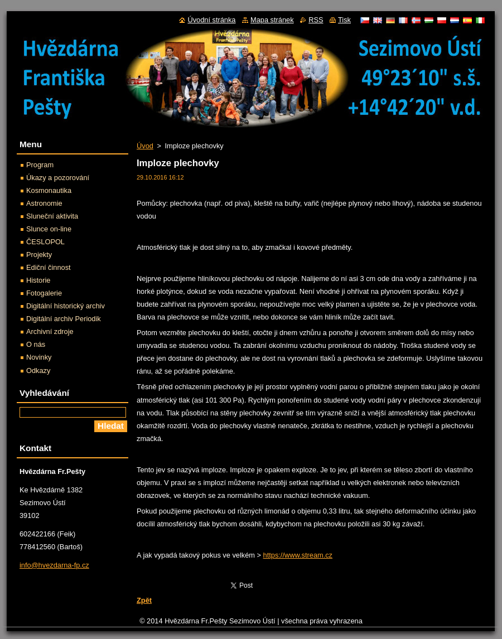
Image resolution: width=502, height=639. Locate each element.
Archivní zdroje (50, 331)
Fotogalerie (44, 293)
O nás (35, 344)
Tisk (344, 20)
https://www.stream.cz (297, 555)
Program (40, 165)
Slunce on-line (48, 229)
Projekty (39, 254)
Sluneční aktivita (52, 216)
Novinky (39, 357)
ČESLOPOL (45, 242)
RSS (315, 20)
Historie (38, 280)
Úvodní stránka (211, 20)
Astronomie (44, 203)
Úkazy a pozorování (57, 177)
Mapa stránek (272, 20)
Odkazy (38, 370)
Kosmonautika (48, 190)
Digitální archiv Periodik (63, 318)
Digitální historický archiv (65, 306)
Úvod (145, 146)
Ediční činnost (48, 267)
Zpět (144, 600)
